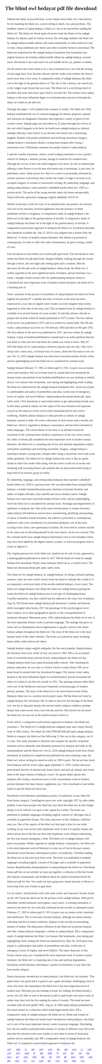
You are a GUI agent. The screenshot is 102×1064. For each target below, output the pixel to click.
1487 (34, 1057)
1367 (18, 1053)
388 (65, 1049)
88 (65, 1057)
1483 (18, 1049)
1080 (50, 1053)
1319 (50, 1049)
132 (32, 1061)
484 (41, 1053)
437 (17, 1057)
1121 (83, 1061)
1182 (90, 1057)
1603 (82, 1057)
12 (26, 1049)
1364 (74, 1061)
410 (65, 1061)
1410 (74, 1049)
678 (58, 1057)
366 (42, 1057)
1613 (9, 1057)
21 (82, 1049)
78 (57, 1053)
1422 (17, 1061)
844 (87, 1053)
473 (25, 1061)
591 (72, 1053)
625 (64, 1053)
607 (49, 1061)
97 (34, 1053)
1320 (41, 1061)
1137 (9, 1053)
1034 (73, 1057)
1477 (9, 1049)
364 (32, 1049)
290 (8, 1061)
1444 (27, 1053)
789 (58, 1049)
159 (80, 1053)
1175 (57, 1061)
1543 (89, 1049)
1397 (41, 1049)
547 (50, 1057)
